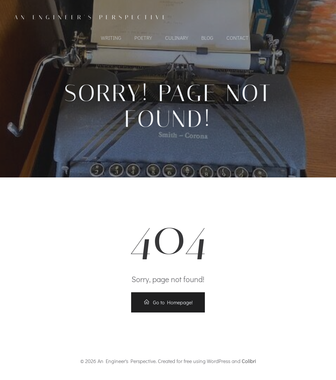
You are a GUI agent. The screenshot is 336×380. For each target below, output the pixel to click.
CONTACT (237, 37)
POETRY (143, 37)
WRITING (111, 37)
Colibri (249, 360)
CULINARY (176, 37)
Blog (207, 37)
